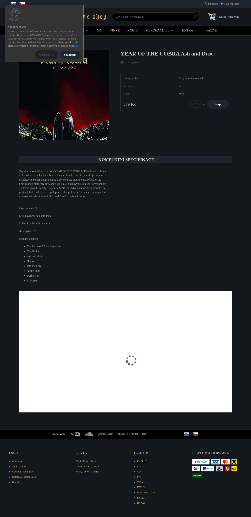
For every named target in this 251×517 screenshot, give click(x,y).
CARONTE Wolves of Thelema (92, 380)
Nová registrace (231, 3)
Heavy (79, 472)
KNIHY (132, 30)
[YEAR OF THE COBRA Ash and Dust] (64, 95)
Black (79, 461)
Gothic (79, 466)
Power (87, 472)
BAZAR (211, 30)
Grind (87, 466)
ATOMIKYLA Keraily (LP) (36, 380)
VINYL (114, 30)
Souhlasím (70, 54)
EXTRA (187, 30)
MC (99, 30)
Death (86, 461)
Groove (95, 466)
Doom (94, 461)
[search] (168, 18)
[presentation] (21, 365)
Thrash (95, 472)
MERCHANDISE (157, 30)
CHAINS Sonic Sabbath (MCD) (147, 380)
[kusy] (194, 104)
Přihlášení (213, 3)
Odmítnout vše (46, 54)
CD (82, 30)
